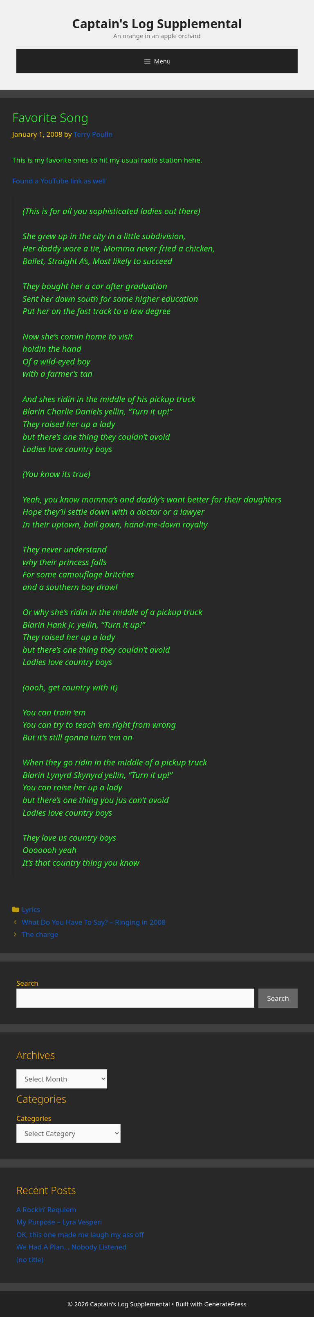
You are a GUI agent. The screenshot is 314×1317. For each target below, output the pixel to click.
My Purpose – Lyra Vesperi (59, 1221)
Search (27, 983)
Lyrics (31, 909)
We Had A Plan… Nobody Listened (71, 1246)
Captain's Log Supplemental (157, 23)
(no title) (29, 1259)
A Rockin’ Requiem (46, 1209)
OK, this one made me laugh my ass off (80, 1234)
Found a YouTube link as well (59, 181)
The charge (40, 934)
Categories (34, 1118)
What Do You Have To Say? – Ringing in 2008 (94, 922)
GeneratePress (225, 1304)
